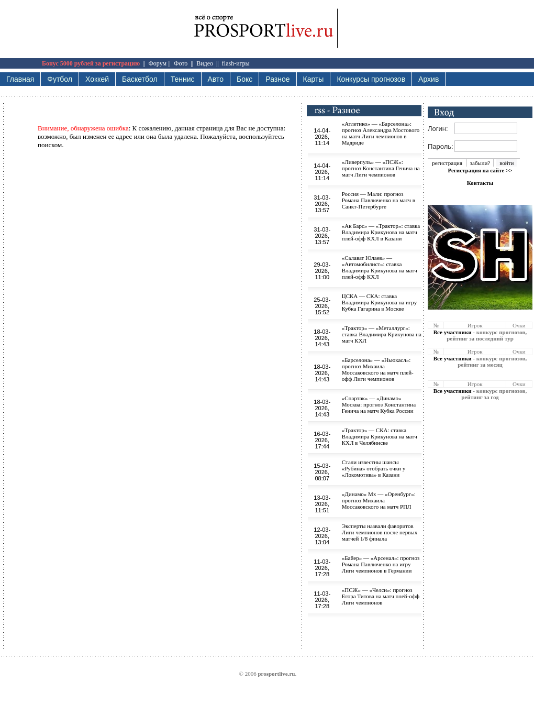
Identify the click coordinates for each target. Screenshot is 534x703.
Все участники (452, 332)
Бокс (244, 79)
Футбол (59, 79)
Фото (180, 63)
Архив (428, 79)
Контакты (480, 183)
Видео (204, 63)
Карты (313, 79)
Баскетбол (140, 79)
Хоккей (97, 79)
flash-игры (236, 63)
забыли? (480, 163)
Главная (20, 79)
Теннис (183, 79)
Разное (277, 79)
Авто (216, 79)
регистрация (447, 163)
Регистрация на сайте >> (480, 170)
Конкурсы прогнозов (371, 79)
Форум (157, 63)
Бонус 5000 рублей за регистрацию (91, 63)
